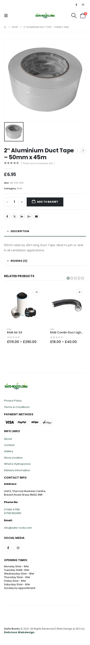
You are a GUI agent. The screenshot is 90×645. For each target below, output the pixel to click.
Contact (9, 445)
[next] (83, 150)
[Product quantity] (14, 201)
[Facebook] (76, 4)
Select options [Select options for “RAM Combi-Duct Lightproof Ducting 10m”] (79, 292)
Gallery (8, 451)
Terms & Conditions (16, 407)
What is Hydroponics (17, 464)
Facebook (7, 216)
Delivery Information (17, 470)
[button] (7, 15)
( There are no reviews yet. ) (38, 163)
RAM (19, 188)
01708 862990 (12, 513)
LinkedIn (22, 216)
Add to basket (47, 202)
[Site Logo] (45, 15)
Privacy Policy (13, 400)
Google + (29, 216)
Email (36, 216)
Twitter (14, 216)
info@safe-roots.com (18, 528)
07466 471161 (12, 509)
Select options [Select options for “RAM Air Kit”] (36, 292)
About (8, 439)
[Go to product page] (23, 305)
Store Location (13, 458)
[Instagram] (83, 4)
